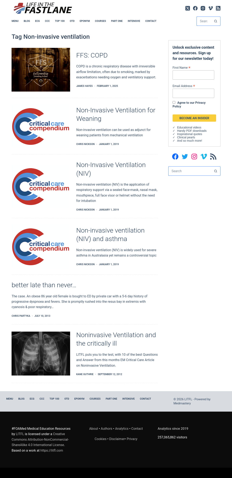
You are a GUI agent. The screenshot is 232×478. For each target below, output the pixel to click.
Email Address (184, 86)
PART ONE (117, 21)
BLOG (27, 21)
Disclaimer (117, 439)
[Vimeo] (210, 8)
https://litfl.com (51, 450)
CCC (47, 21)
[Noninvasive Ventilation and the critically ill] (41, 354)
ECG (37, 21)
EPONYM (85, 21)
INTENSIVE (134, 21)
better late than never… (44, 285)
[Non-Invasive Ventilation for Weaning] (41, 126)
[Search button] (215, 21)
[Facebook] (195, 8)
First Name (182, 67)
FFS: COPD (92, 55)
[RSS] (218, 8)
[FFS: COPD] (41, 70)
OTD (72, 21)
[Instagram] (203, 8)
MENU (15, 21)
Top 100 (60, 21)
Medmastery (182, 403)
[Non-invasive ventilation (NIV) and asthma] (41, 246)
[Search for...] (204, 21)
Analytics (121, 429)
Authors (106, 429)
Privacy (132, 439)
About (93, 429)
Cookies (101, 439)
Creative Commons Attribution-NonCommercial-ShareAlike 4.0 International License (40, 439)
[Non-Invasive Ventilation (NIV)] (41, 186)
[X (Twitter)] (187, 8)
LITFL (20, 434)
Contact (150, 21)
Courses (100, 21)
